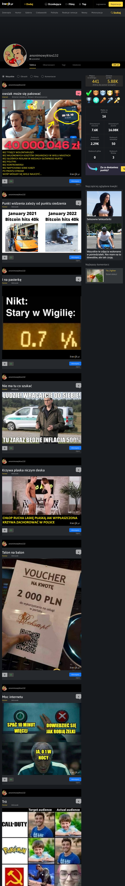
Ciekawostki (41, 12)
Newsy (84, 12)
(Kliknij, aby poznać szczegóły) (104, 85)
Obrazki (24, 76)
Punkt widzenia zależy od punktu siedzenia (34, 203)
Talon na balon (13, 552)
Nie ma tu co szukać (17, 386)
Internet (5, 97)
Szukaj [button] (117, 12)
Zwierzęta (6, 12)
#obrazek (14, 207)
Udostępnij (75, 181)
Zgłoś (78, 184)
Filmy (72, 4)
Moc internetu (12, 697)
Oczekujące (54, 4)
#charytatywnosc (41, 97)
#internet (15, 97)
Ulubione (77, 65)
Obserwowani (49, 65)
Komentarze (50, 76)
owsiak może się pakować (21, 94)
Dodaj (29, 4)
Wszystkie (10, 76)
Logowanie (101, 4)
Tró (4, 801)
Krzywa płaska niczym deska (23, 470)
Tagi (64, 65)
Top (84, 4)
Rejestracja (116, 4)
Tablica (32, 65)
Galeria (28, 12)
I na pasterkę (11, 279)
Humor (18, 12)
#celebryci (23, 97)
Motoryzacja (97, 12)
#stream (31, 97)
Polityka (54, 12)
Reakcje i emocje (69, 12)
